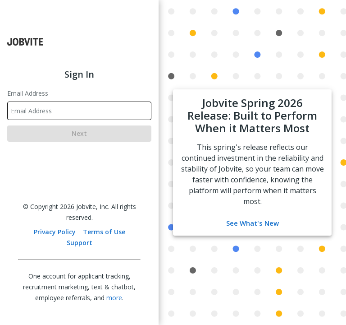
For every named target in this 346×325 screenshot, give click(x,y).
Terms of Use (104, 232)
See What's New (252, 223)
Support (79, 242)
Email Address (27, 93)
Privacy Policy (55, 232)
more (114, 297)
